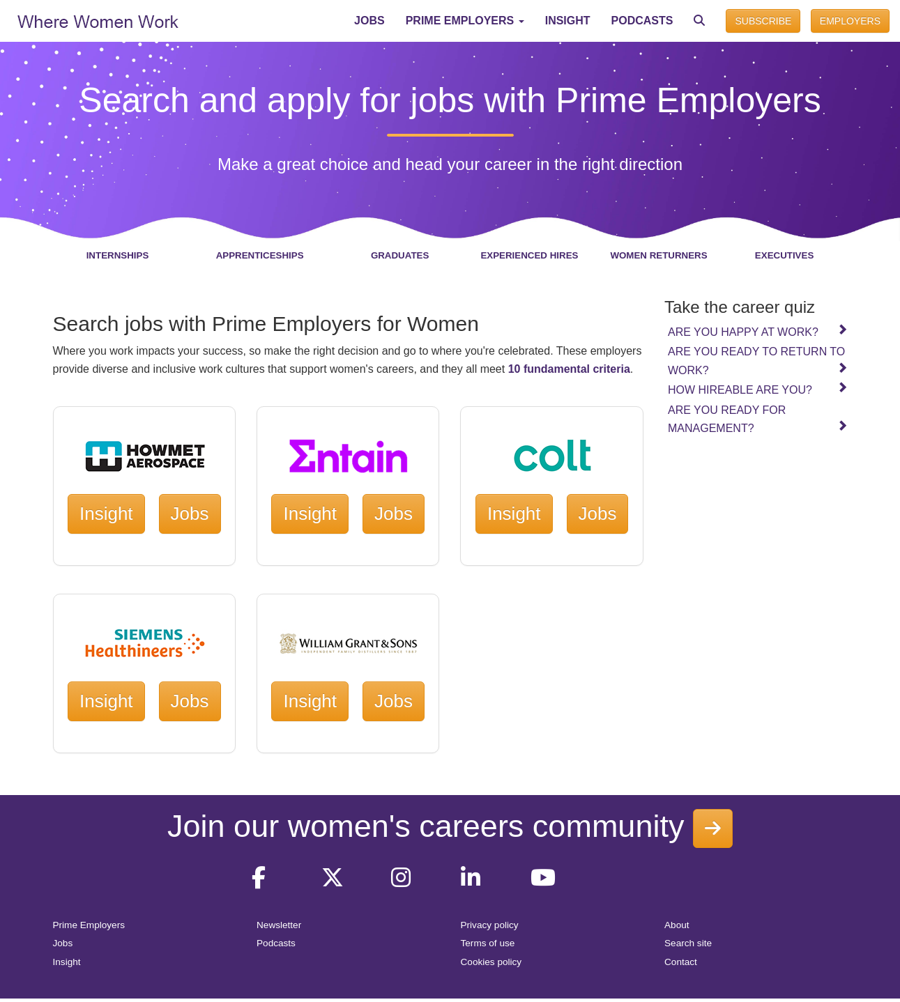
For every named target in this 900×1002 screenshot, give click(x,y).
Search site (688, 943)
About (676, 925)
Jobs (190, 513)
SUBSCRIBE (763, 20)
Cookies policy (491, 962)
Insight (106, 513)
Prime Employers (89, 925)
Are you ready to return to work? (758, 361)
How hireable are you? (758, 389)
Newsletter (279, 925)
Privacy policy (490, 925)
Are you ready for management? (758, 419)
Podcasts (276, 943)
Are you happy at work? (758, 331)
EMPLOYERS (850, 20)
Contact (680, 962)
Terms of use (488, 943)
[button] (465, 20)
